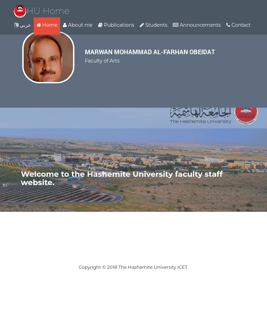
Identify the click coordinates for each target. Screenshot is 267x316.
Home (47, 25)
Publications (116, 25)
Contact (238, 25)
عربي (22, 25)
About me (77, 25)
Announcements (197, 25)
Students (153, 25)
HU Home (42, 11)
